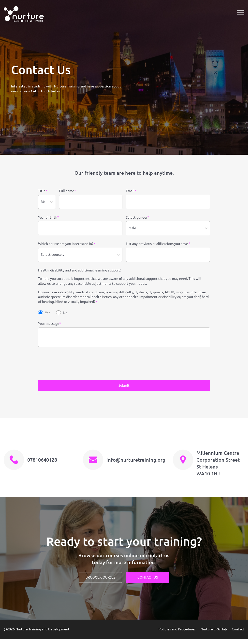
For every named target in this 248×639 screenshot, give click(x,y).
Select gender (137, 217)
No (61, 312)
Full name (67, 191)
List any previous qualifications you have (158, 243)
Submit (124, 385)
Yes (44, 312)
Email (131, 191)
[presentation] (75, 364)
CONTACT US (147, 577)
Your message (49, 323)
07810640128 (42, 460)
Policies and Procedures (177, 629)
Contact (238, 629)
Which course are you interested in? (66, 243)
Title (42, 191)
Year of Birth (48, 217)
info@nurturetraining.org (135, 460)
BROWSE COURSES (100, 577)
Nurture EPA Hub (214, 629)
